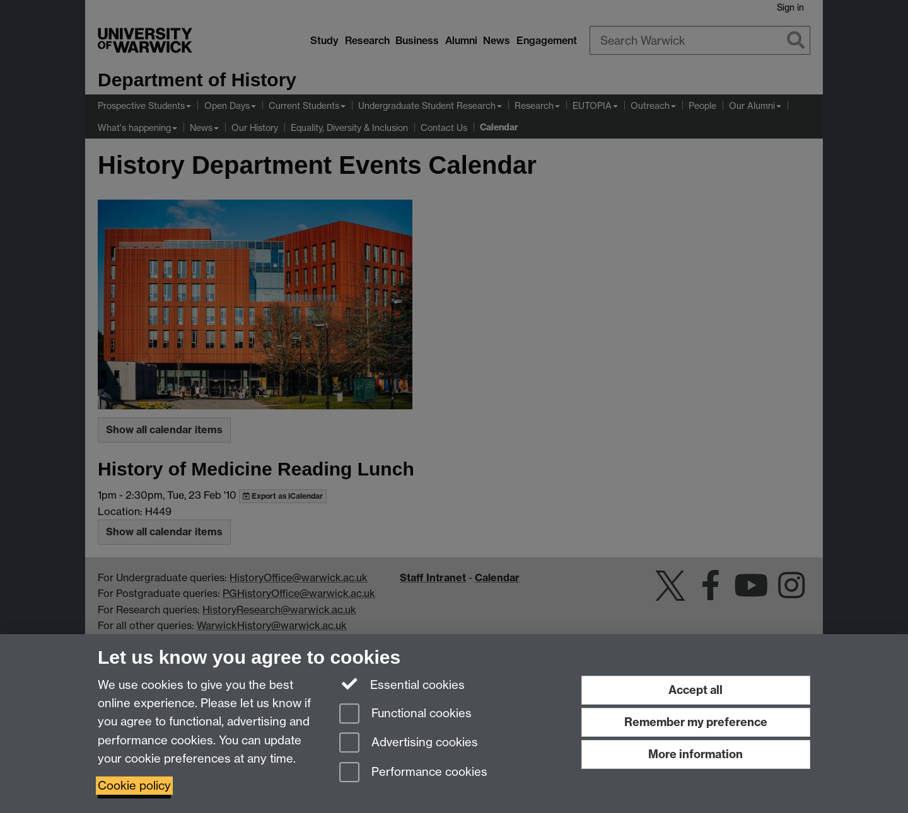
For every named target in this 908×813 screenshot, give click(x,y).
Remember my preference (695, 722)
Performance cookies (413, 773)
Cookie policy (134, 785)
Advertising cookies (408, 743)
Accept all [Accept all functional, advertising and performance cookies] (695, 690)
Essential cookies (402, 684)
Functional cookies (405, 714)
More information (695, 754)
